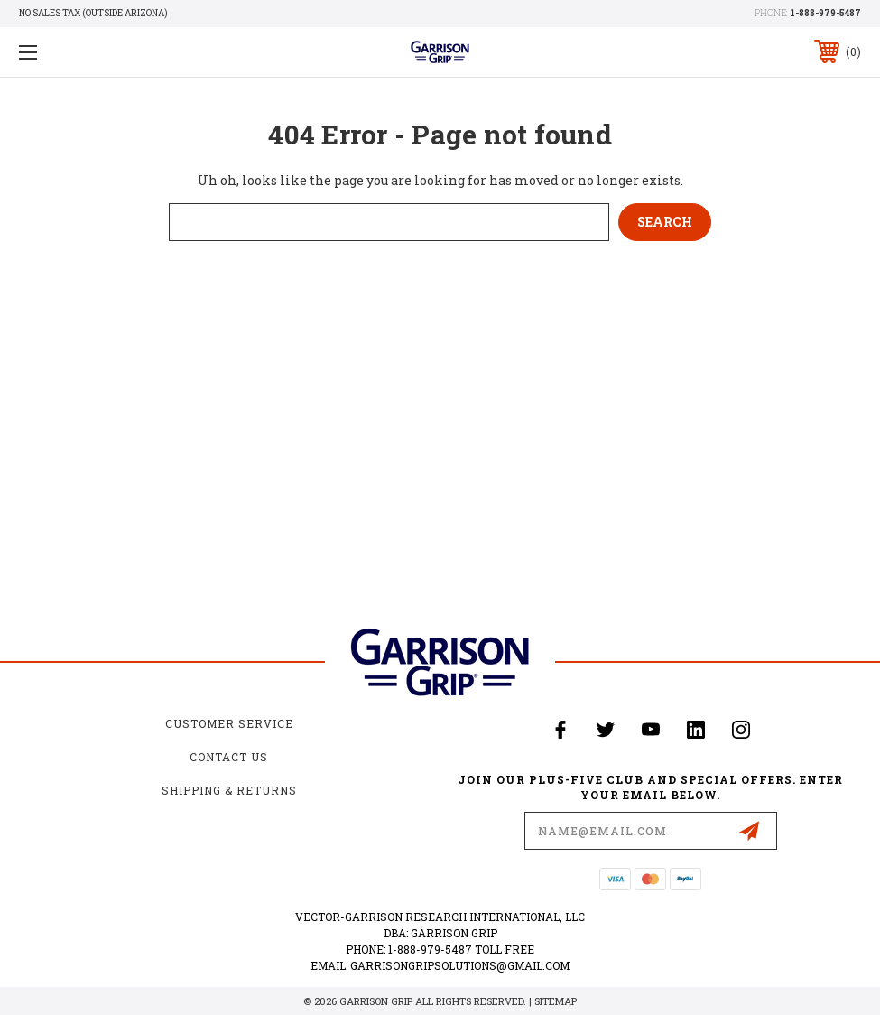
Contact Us (229, 757)
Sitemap (555, 1001)
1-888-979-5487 (825, 13)
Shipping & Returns (229, 790)
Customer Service (229, 723)
